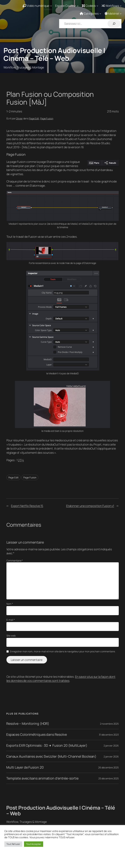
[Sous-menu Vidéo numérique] (37, 5)
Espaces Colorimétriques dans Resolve (36, 734)
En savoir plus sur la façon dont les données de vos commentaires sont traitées (60, 679)
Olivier (19, 118)
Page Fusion (46, 118)
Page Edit (34, 118)
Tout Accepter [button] (33, 844)
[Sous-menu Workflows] (112, 5)
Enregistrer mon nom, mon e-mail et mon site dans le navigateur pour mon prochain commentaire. (62, 651)
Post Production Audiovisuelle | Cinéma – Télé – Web (54, 54)
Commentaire (14, 560)
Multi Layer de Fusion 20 (25, 767)
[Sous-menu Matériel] (113, 13)
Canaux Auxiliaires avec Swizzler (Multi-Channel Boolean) (51, 756)
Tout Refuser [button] (13, 844)
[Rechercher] (114, 23)
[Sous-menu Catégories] (90, 13)
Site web (11, 635)
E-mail (10, 619)
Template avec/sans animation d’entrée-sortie (42, 778)
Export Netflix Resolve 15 (27, 506)
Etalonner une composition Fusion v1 (90, 506)
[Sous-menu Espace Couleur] (67, 5)
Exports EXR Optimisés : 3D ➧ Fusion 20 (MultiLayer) (46, 745)
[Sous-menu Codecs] (90, 5)
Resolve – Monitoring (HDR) (27, 723)
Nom (9, 603)
